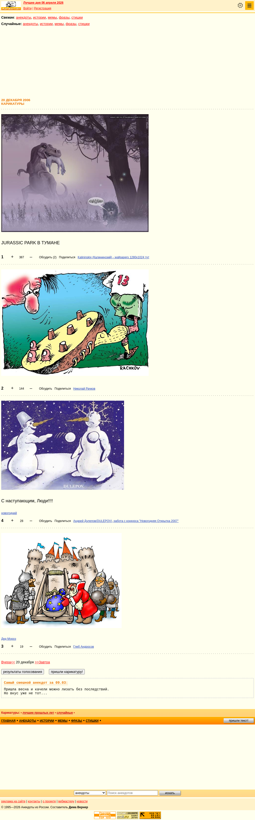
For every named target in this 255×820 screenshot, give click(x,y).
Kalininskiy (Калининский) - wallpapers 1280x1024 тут (113, 257)
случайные (65, 712)
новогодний (9, 513)
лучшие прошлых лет (38, 712)
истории (39, 17)
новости (82, 801)
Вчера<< (8, 662)
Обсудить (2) (48, 257)
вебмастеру (66, 801)
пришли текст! (238, 720)
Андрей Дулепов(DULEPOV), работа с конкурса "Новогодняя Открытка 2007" (126, 521)
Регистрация (42, 8)
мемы (52, 17)
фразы (64, 17)
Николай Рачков (84, 388)
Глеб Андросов (83, 646)
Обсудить (45, 388)
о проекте (49, 801)
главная (8, 721)
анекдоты (23, 17)
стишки (77, 17)
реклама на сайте (13, 801)
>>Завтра (42, 662)
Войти (27, 8)
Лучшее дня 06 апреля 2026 (43, 2)
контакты (34, 801)
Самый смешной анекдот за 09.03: (36, 683)
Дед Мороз (8, 639)
